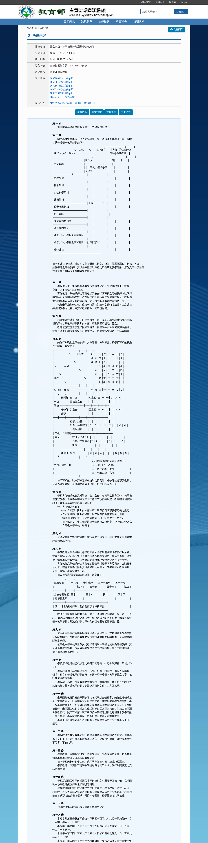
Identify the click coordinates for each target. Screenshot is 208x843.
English (184, 2)
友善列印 (176, 29)
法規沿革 (111, 112)
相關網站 (138, 21)
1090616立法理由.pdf (61, 93)
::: (136, 2)
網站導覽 (146, 2)
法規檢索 (104, 21)
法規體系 (86, 21)
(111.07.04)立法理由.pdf (62, 96)
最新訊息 (69, 21)
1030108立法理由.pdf (61, 78)
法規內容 (82, 112)
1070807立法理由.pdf (61, 85)
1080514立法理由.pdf (61, 89)
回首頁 (172, 2)
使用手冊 (160, 2)
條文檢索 (97, 112)
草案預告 (121, 21)
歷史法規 (126, 112)
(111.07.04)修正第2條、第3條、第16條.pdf (72, 103)
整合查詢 (181, 11)
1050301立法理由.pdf (61, 82)
